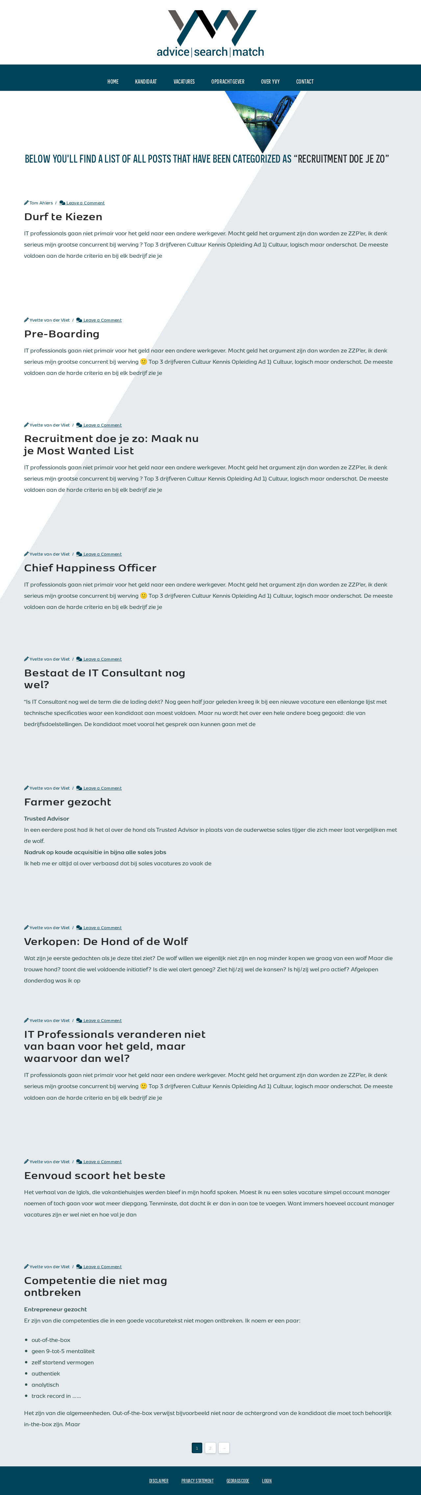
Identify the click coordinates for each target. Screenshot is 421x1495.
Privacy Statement (198, 1480)
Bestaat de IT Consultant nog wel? (105, 678)
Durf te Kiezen (63, 215)
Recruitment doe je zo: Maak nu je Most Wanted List (111, 444)
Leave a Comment (82, 202)
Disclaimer (158, 1480)
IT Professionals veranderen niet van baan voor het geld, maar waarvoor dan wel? (115, 1045)
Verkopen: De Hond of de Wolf (106, 940)
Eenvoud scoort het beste (95, 1174)
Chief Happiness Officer (90, 567)
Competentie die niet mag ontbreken (95, 1285)
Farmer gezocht (67, 801)
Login (267, 1480)
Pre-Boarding (62, 333)
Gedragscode (238, 1480)
